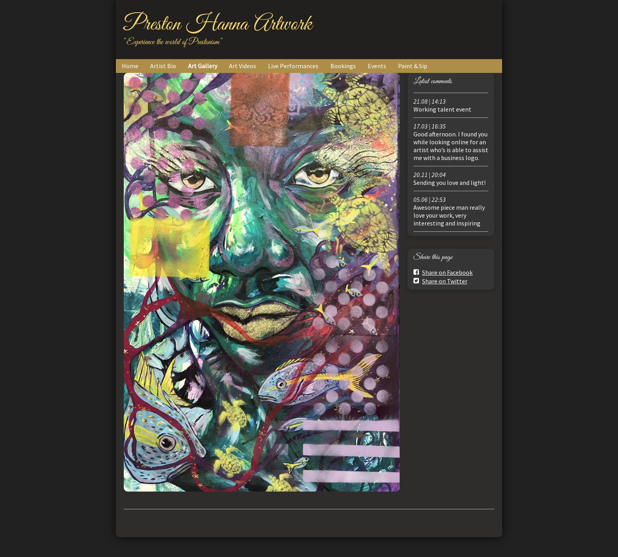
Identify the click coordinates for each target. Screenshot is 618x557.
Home (130, 66)
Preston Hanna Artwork (218, 24)
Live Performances (293, 66)
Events (377, 66)
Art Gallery (202, 66)
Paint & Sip (412, 66)
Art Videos (242, 66)
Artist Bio (163, 66)
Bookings (343, 66)
